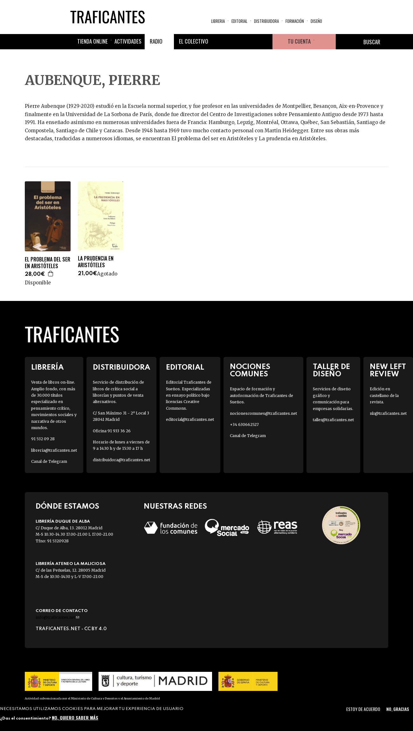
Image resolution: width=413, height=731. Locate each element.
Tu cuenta (299, 41)
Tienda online (92, 41)
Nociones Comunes (250, 370)
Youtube (264, 41)
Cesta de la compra (325, 41)
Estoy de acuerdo (363, 709)
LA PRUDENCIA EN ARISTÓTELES (96, 261)
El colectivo (193, 41)
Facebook (219, 41)
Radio (156, 41)
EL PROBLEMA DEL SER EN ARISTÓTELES (47, 262)
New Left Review (388, 370)
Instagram (249, 41)
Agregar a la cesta (51, 273)
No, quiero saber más (75, 717)
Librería (47, 367)
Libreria (218, 21)
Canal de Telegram (49, 461)
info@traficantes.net (57, 617)
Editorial (239, 21)
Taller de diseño (331, 370)
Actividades (127, 41)
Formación (295, 21)
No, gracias (397, 709)
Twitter (234, 41)
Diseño (316, 21)
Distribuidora (266, 21)
